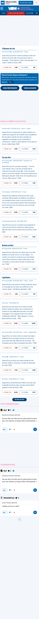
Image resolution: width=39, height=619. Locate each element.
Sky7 (5, 410)
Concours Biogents (16, 13)
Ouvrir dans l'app (26, 3)
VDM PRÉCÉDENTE (10, 88)
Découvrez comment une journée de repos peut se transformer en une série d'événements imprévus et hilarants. (19, 78)
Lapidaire (6, 278)
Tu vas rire (6, 158)
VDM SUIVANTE (30, 88)
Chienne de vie (8, 49)
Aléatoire (29, 13)
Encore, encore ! (19, 399)
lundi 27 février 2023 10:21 (9, 503)
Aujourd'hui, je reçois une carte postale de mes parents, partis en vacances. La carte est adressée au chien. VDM (18, 363)
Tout (4, 13)
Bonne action (7, 246)
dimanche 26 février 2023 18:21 (11, 415)
